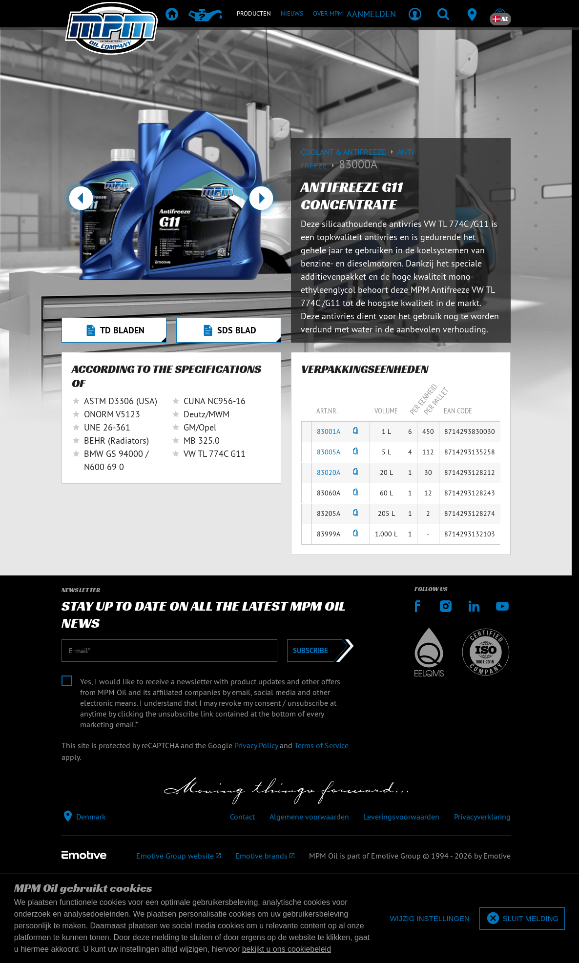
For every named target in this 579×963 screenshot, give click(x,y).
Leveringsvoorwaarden (401, 816)
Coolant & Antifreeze (349, 152)
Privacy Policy (256, 745)
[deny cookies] (430, 918)
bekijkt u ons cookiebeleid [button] (286, 949)
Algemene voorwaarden (309, 816)
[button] (81, 202)
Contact (242, 816)
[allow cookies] (522, 918)
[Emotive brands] (264, 855)
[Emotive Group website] (178, 855)
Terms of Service (321, 745)
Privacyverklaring (482, 816)
